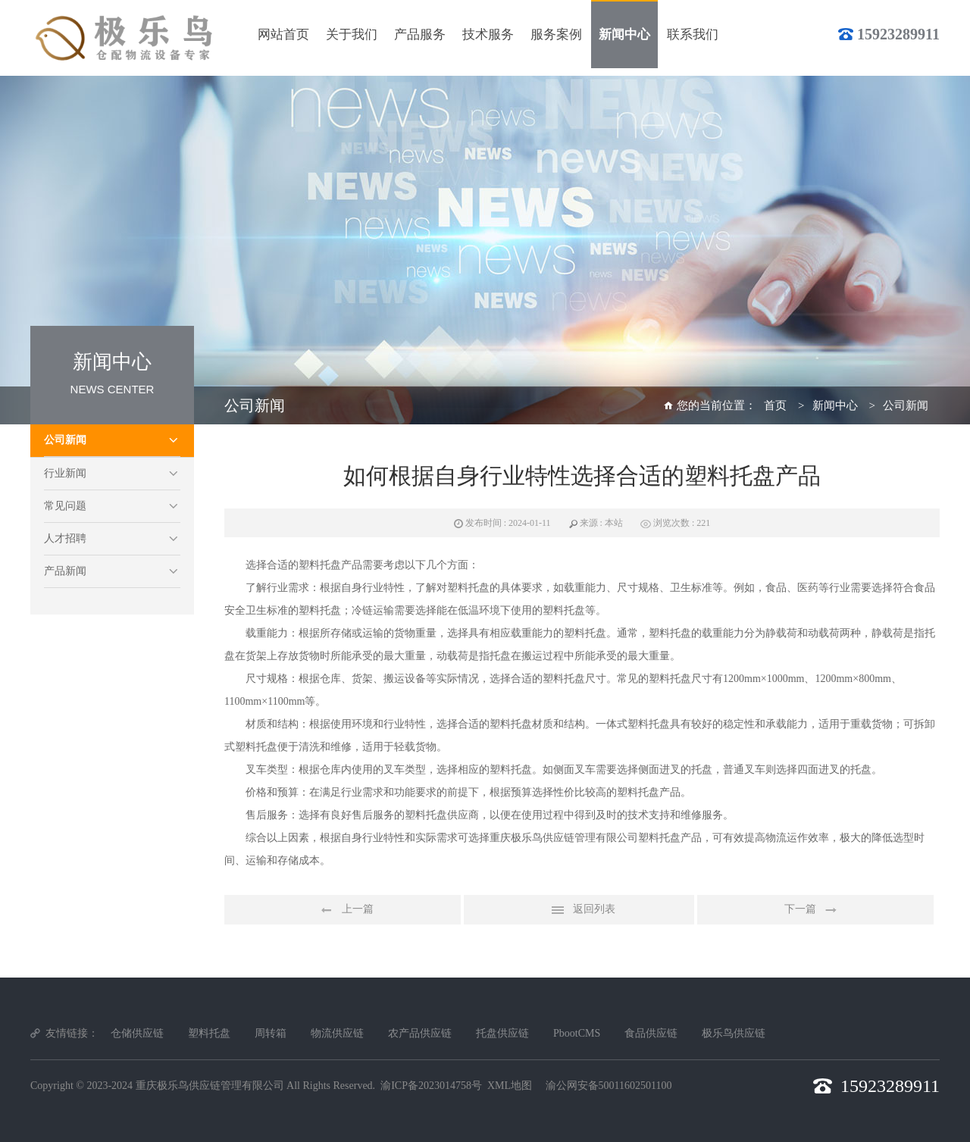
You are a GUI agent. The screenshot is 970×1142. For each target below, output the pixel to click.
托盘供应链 (502, 1033)
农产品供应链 (420, 1033)
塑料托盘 (209, 1033)
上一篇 (342, 910)
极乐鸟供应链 (733, 1033)
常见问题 (65, 506)
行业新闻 (65, 473)
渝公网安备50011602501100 (609, 1085)
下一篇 (815, 910)
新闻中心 (835, 405)
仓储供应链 (137, 1033)
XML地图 (509, 1085)
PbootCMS (576, 1033)
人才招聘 (65, 538)
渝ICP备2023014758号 (431, 1085)
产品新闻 (65, 571)
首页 (775, 405)
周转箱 (270, 1033)
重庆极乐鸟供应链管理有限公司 (210, 1085)
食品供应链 (650, 1033)
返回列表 (579, 910)
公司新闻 (65, 440)
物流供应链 (337, 1033)
